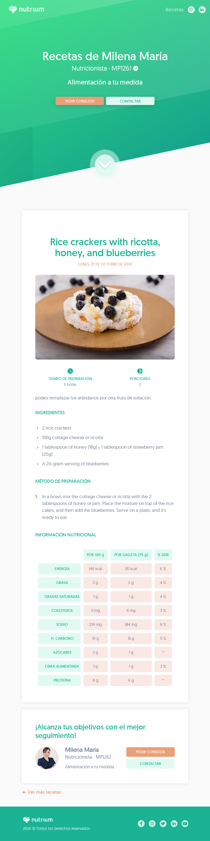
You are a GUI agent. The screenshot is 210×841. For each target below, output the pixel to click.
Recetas (175, 9)
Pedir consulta (79, 101)
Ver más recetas (41, 792)
